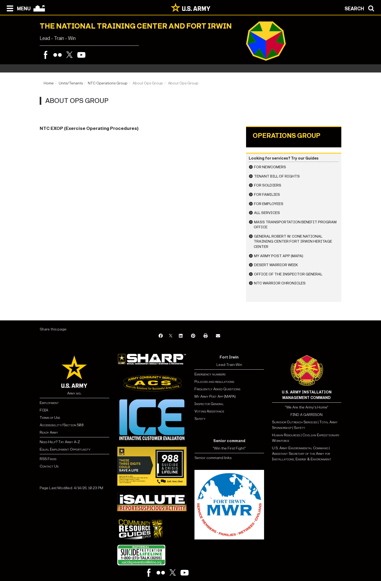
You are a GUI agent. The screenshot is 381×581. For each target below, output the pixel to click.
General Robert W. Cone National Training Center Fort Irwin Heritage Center (293, 241)
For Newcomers (270, 167)
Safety (200, 418)
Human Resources (286, 435)
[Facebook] (160, 336)
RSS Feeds (48, 459)
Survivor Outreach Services (294, 422)
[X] (171, 336)
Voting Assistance (209, 411)
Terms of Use (50, 417)
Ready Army (49, 432)
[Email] (218, 336)
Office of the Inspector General (288, 274)
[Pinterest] (193, 336)
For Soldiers (267, 185)
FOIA (44, 410)
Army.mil (74, 393)
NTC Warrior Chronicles (280, 283)
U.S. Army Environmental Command (300, 448)
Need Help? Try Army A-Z (60, 442)
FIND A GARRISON (307, 414)
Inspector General (209, 404)
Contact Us (49, 466)
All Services (267, 213)
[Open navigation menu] (17, 8)
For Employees (268, 204)
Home (49, 83)
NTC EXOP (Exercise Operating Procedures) (89, 128)
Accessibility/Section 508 (61, 425)
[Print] (205, 336)
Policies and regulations (214, 381)
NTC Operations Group (108, 83)
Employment (49, 403)
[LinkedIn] (180, 336)
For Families (267, 194)
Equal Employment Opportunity (65, 449)
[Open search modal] (360, 8)
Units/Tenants (71, 83)
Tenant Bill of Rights (277, 176)
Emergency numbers (209, 374)
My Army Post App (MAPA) (278, 256)
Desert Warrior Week (276, 265)
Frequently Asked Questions (217, 389)
